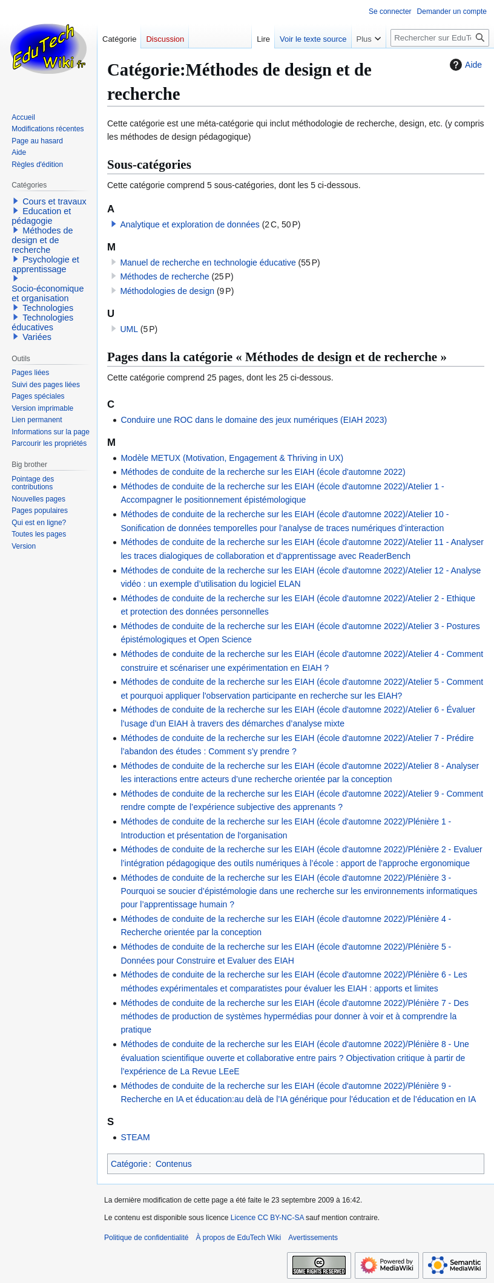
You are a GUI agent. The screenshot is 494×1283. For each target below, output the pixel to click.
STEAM (135, 1137)
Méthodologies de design (167, 291)
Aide (464, 65)
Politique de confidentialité (146, 1237)
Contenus (174, 1164)
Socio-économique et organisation (48, 293)
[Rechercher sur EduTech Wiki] (439, 38)
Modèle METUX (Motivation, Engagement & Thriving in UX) (231, 458)
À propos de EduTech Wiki (238, 1237)
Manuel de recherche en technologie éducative (207, 262)
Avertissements (313, 1237)
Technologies (47, 308)
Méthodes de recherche (164, 276)
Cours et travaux (54, 201)
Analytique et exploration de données (189, 224)
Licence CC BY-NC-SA (267, 1217)
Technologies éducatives (42, 322)
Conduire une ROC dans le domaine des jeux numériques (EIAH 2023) (253, 420)
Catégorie (129, 1164)
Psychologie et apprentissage (45, 264)
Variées (36, 337)
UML (129, 329)
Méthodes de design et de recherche (42, 240)
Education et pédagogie (41, 216)
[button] (114, 224)
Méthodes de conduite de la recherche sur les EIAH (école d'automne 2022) (262, 472)
